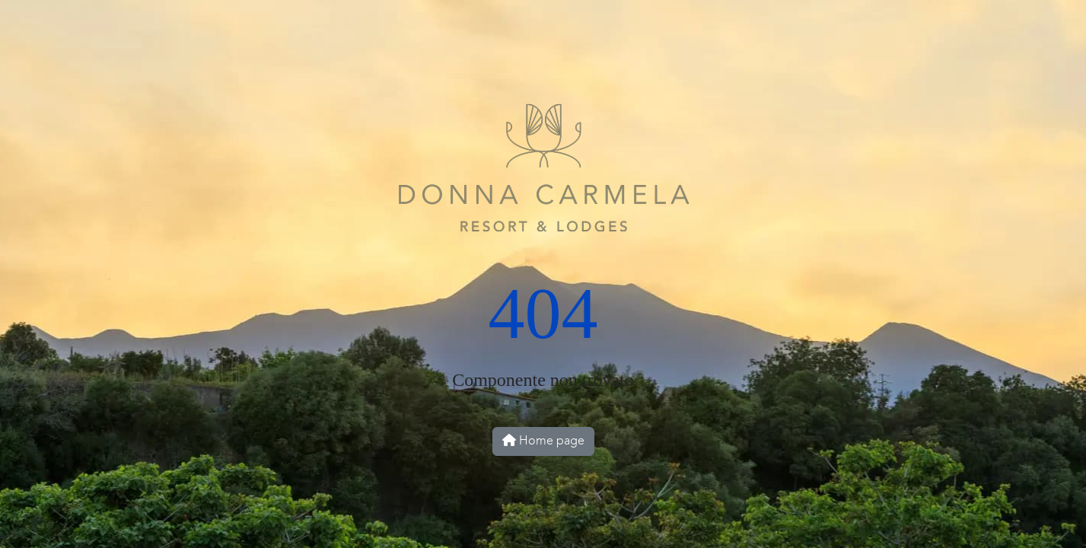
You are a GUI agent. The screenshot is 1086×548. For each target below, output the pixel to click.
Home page (543, 441)
